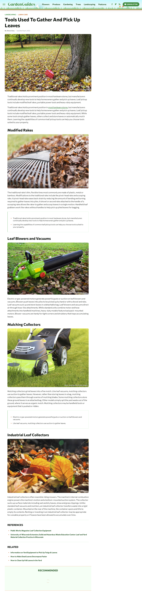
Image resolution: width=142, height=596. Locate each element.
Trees (78, 4)
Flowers (45, 4)
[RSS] (119, 4)
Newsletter (131, 4)
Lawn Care (23, 14)
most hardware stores (58, 107)
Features (102, 4)
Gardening (68, 4)
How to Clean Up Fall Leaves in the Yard (26, 560)
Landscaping (89, 4)
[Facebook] (112, 4)
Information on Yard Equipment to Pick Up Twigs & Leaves (34, 552)
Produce (56, 4)
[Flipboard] (115, 4)
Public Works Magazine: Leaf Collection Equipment (31, 530)
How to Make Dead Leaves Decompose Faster (29, 556)
